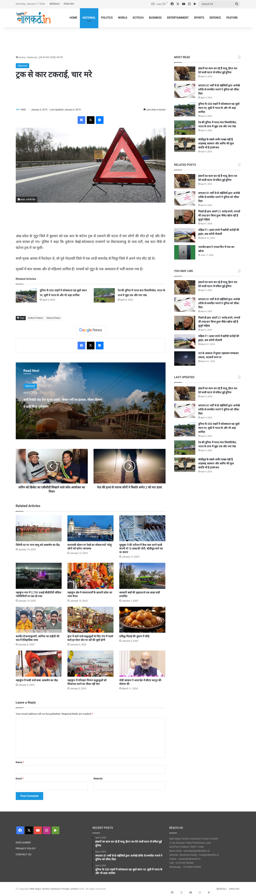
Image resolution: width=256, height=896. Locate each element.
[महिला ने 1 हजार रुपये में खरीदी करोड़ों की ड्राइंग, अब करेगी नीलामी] (184, 235)
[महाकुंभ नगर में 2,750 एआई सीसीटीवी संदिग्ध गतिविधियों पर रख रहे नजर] (39, 576)
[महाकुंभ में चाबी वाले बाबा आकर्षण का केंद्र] (39, 664)
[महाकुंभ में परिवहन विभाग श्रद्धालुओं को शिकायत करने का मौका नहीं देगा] (90, 664)
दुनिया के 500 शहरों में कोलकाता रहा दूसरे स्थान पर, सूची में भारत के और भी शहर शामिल (218, 108)
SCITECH (138, 17)
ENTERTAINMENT (178, 17)
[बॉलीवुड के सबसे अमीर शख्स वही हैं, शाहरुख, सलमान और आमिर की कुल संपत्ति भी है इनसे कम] (184, 145)
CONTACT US (23, 854)
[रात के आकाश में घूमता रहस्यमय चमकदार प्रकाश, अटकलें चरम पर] (184, 358)
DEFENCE (215, 17)
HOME (73, 17)
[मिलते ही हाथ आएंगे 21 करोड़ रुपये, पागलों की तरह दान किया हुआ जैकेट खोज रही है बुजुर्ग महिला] (184, 217)
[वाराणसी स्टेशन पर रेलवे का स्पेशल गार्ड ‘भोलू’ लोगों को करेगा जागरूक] (90, 528)
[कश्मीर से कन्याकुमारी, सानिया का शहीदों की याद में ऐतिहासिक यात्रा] (39, 620)
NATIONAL (89, 17)
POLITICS (107, 17)
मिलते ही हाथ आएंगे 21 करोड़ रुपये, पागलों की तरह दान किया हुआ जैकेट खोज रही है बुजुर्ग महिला (219, 215)
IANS (25, 109)
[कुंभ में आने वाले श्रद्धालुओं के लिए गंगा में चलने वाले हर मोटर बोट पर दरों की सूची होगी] (90, 620)
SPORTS (199, 17)
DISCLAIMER (23, 842)
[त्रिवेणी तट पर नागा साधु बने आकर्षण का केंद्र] (39, 528)
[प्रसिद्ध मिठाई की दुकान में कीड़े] (142, 620)
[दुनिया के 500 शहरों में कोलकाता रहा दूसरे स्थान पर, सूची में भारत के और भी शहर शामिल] (26, 295)
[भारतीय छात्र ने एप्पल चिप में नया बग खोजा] (184, 252)
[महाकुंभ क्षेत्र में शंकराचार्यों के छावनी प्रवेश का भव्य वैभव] (90, 576)
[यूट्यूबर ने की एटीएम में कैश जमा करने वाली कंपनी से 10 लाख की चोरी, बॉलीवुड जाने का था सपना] (142, 528)
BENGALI (55, 3)
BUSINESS (155, 17)
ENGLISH (69, 3)
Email (20, 778)
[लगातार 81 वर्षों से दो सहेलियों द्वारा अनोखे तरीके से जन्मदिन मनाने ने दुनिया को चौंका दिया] (184, 91)
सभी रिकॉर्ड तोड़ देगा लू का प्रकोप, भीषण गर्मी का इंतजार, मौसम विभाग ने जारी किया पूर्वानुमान (63, 406)
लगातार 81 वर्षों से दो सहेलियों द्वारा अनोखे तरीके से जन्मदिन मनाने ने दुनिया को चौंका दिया (219, 89)
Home (20, 57)
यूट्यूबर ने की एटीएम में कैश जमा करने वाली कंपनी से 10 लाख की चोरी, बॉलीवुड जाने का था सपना (141, 549)
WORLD (122, 17)
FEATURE (232, 17)
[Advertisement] (128, 39)
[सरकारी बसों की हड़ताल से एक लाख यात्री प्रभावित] (142, 576)
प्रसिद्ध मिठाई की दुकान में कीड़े (134, 636)
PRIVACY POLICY (26, 848)
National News (53, 318)
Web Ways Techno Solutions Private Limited (54, 889)
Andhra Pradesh (35, 318)
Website (98, 778)
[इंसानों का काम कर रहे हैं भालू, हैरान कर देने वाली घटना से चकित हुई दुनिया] (184, 73)
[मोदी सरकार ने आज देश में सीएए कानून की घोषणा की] (142, 664)
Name (20, 762)
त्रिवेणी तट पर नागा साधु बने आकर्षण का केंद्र (38, 545)
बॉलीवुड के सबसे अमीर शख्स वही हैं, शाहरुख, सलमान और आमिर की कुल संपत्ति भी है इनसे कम (216, 143)
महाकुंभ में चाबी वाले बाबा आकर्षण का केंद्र (37, 680)
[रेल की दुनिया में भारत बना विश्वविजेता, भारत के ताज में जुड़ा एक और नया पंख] (104, 295)
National (32, 57)
